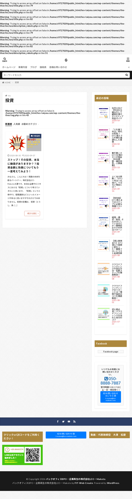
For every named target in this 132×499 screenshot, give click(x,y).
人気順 (16, 124)
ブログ (33, 67)
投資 (17, 82)
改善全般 (36, 136)
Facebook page (110, 351)
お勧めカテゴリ (29, 124)
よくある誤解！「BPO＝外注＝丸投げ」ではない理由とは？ (117, 181)
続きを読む (32, 213)
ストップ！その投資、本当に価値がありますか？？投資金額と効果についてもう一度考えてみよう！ (23, 165)
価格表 (43, 67)
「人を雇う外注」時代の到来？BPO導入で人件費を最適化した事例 (117, 135)
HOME (8, 82)
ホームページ (8, 67)
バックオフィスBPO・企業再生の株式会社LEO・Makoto (75, 479)
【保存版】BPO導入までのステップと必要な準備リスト (117, 202)
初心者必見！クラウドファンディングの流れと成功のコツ (117, 314)
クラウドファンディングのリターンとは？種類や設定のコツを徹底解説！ (117, 292)
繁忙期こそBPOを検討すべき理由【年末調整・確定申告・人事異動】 (117, 159)
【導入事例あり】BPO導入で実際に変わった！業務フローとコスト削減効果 (117, 247)
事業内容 (22, 67)
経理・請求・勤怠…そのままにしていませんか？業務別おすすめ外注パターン (118, 223)
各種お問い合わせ (58, 67)
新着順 (8, 124)
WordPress (113, 483)
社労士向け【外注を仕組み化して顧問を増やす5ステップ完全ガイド (117, 113)
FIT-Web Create (84, 483)
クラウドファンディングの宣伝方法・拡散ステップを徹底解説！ (117, 269)
